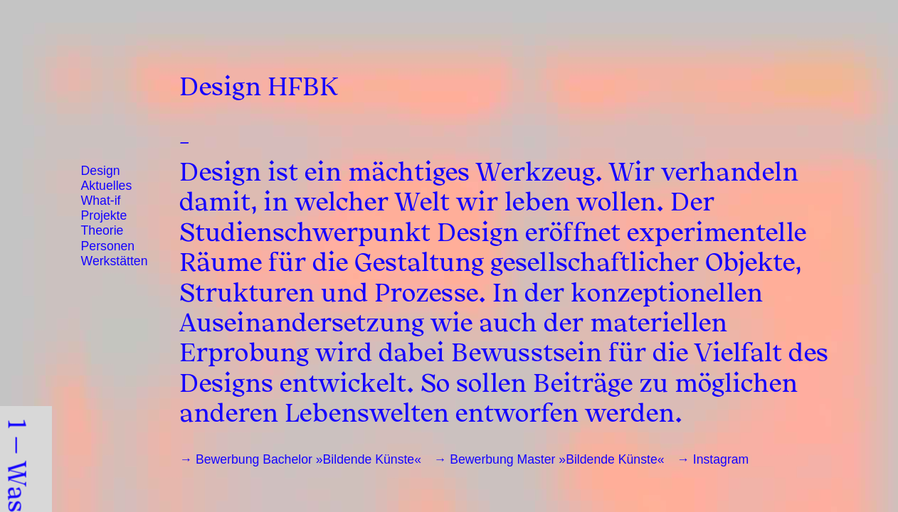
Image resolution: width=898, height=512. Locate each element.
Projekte (104, 215)
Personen (108, 246)
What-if (101, 200)
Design (100, 171)
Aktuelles (106, 185)
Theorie (102, 230)
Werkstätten (114, 261)
